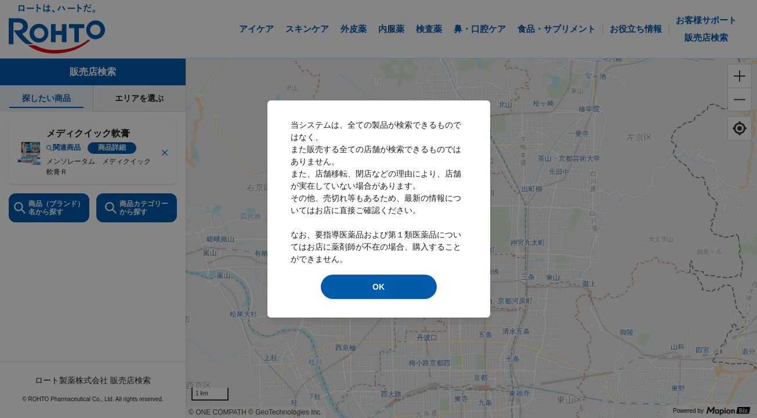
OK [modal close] (378, 286)
